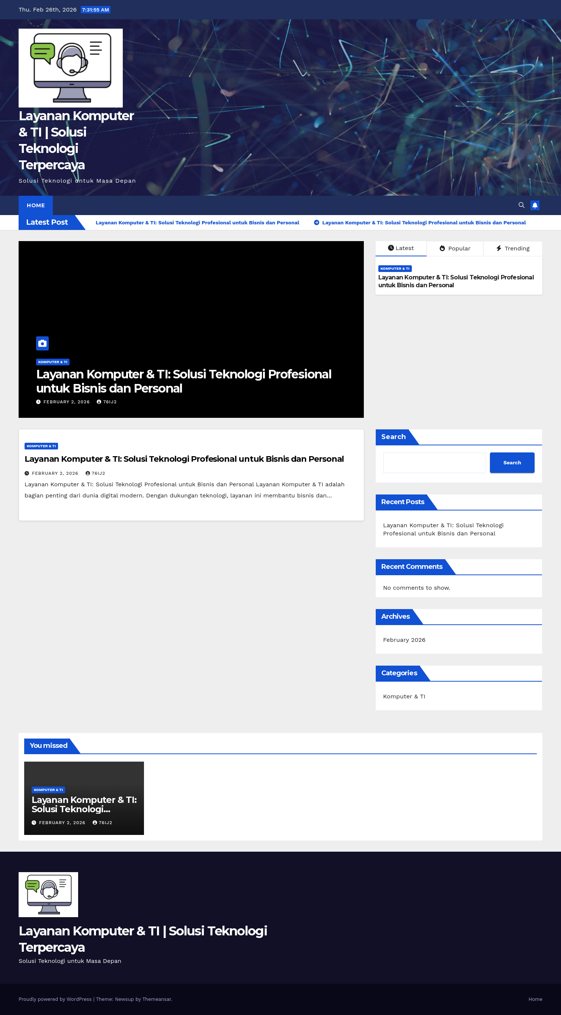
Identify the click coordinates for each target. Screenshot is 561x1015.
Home (36, 205)
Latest (401, 248)
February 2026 (404, 639)
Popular (455, 248)
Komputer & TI (52, 362)
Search (393, 437)
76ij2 (107, 401)
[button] (522, 205)
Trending (513, 248)
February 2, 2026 (68, 401)
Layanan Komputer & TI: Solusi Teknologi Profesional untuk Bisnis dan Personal (183, 381)
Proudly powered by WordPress (56, 999)
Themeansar (156, 999)
